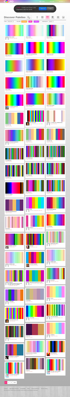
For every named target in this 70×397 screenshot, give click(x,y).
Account (61, 1)
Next (15, 382)
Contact (6, 388)
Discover (52, 1)
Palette (47, 17)
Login (50, 8)
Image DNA (63, 17)
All (37, 17)
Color (42, 17)
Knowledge (23, 388)
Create (43, 1)
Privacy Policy (44, 388)
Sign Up (43, 8)
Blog (28, 388)
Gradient (53, 17)
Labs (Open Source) (14, 388)
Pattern (58, 17)
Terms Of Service (35, 388)
